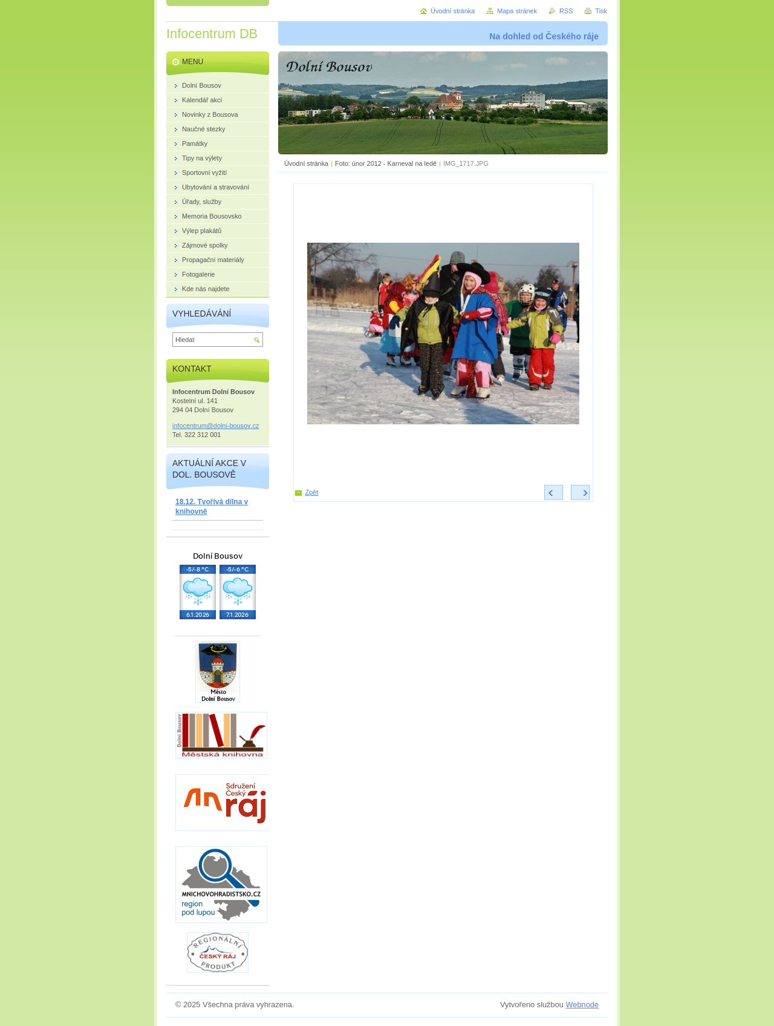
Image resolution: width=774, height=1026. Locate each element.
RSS (566, 11)
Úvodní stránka (306, 163)
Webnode (582, 1004)
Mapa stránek (517, 11)
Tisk (601, 11)
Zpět (312, 492)
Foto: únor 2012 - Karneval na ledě (386, 163)
